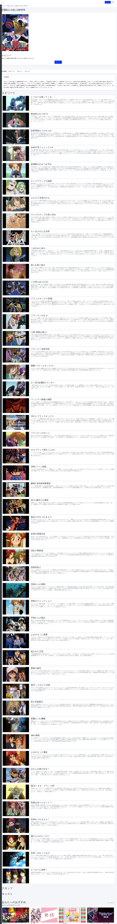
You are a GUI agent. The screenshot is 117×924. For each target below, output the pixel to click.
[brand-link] (3, 2)
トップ (9, 6)
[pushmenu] (9, 2)
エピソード (17, 71)
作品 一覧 (16, 6)
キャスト (33, 71)
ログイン (107, 2)
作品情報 (10, 71)
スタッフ (25, 71)
